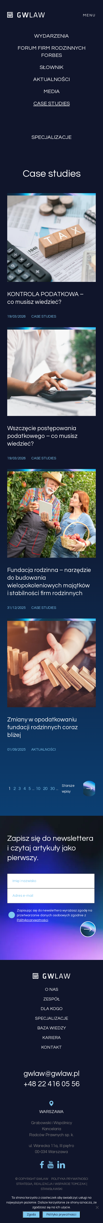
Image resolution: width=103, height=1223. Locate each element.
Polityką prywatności (32, 920)
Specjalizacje (51, 137)
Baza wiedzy (51, 1028)
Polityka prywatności (61, 1214)
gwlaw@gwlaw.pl (51, 1073)
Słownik (51, 67)
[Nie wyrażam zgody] (97, 1207)
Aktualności (51, 79)
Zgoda (31, 1214)
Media (52, 91)
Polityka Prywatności (69, 1179)
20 (45, 789)
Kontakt (51, 1047)
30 (52, 789)
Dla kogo (52, 1008)
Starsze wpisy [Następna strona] (68, 788)
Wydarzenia (51, 36)
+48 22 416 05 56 (52, 1084)
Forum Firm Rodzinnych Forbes (51, 51)
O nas (51, 989)
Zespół (51, 999)
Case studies (51, 103)
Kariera (51, 1037)
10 (38, 789)
